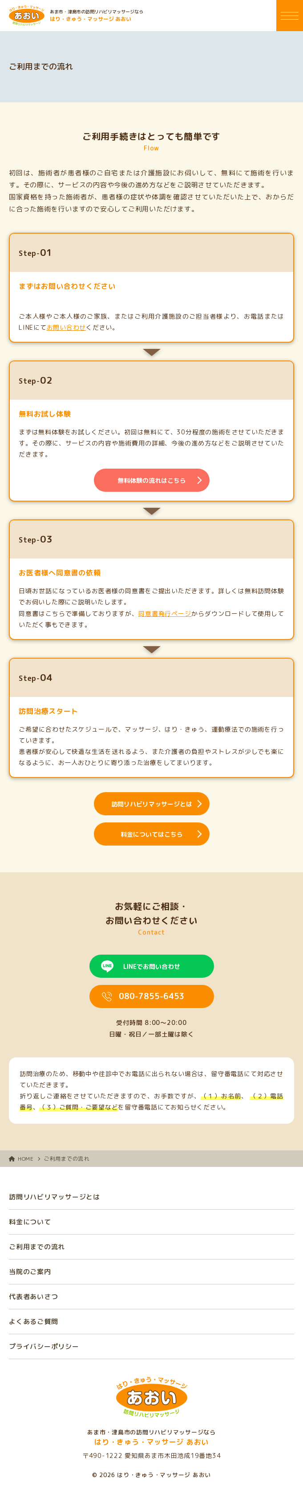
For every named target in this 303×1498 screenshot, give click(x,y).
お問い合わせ (66, 327)
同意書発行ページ (164, 613)
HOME (21, 1158)
